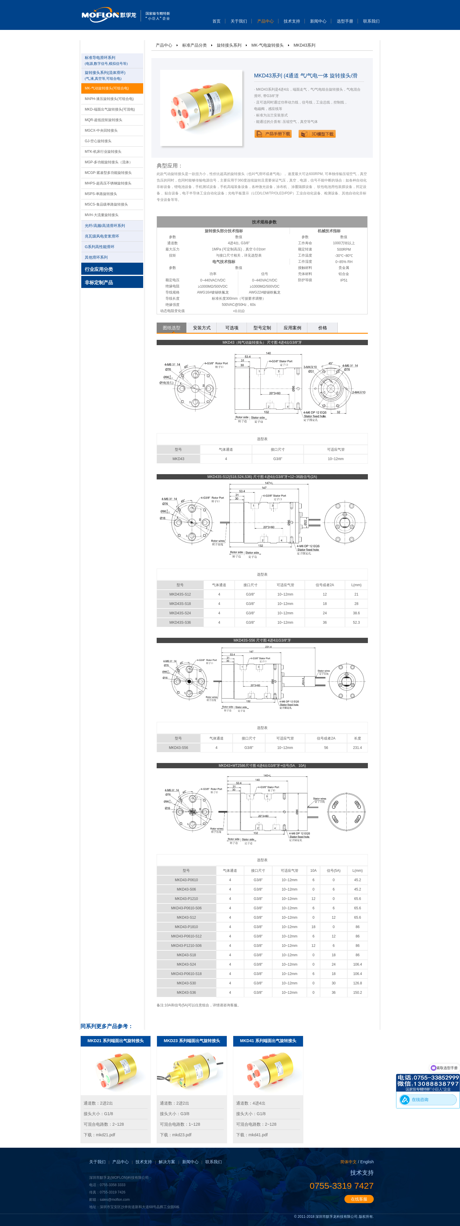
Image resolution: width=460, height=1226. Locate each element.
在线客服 (359, 1199)
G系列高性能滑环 (99, 247)
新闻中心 (318, 21)
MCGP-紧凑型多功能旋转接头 (108, 173)
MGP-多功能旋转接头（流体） (109, 162)
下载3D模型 (317, 133)
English (367, 1161)
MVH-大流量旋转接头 (102, 215)
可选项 (232, 327)
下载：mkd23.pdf (175, 1134)
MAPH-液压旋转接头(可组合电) (109, 99)
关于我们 (239, 21)
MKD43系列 (305, 45)
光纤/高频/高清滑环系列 (105, 225)
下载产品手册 (273, 133)
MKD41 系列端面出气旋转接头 (268, 1040)
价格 (322, 327)
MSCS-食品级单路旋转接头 (106, 204)
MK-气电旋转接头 (267, 45)
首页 (216, 21)
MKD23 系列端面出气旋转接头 (192, 1040)
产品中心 (265, 21)
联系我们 (371, 21)
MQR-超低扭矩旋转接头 (103, 120)
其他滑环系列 (96, 257)
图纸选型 (171, 327)
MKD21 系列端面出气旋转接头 (115, 1040)
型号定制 (262, 327)
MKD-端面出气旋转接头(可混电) (110, 109)
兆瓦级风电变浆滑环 (102, 236)
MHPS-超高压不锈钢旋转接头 (108, 183)
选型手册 (345, 21)
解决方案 (167, 1161)
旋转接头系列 (229, 45)
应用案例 (292, 327)
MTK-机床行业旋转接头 (103, 152)
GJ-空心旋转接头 (98, 141)
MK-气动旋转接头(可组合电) (107, 88)
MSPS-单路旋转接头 (101, 194)
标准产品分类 (194, 45)
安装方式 (202, 327)
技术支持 (292, 21)
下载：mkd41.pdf (252, 1134)
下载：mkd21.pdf (99, 1134)
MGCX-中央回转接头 (101, 130)
